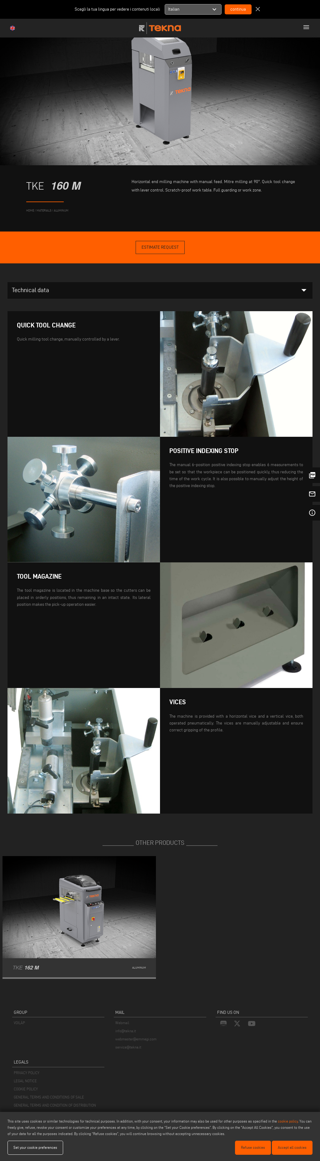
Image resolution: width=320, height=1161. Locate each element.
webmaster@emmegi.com (136, 1039)
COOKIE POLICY (26, 1089)
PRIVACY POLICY (26, 1073)
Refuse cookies (253, 1147)
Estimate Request (160, 247)
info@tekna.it (125, 1031)
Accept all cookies (292, 1147)
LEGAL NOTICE (25, 1081)
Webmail (122, 1023)
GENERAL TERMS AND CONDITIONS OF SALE (49, 1097)
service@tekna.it (128, 1047)
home (30, 210)
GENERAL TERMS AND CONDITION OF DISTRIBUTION (55, 1105)
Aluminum (61, 210)
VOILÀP (19, 1023)
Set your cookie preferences (35, 1147)
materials (44, 210)
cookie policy (288, 1121)
